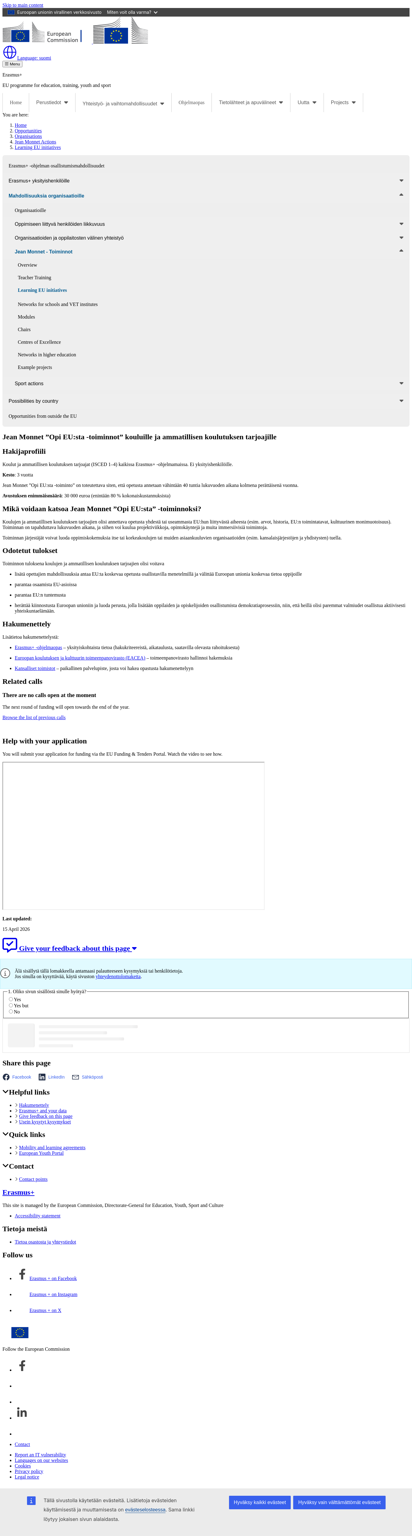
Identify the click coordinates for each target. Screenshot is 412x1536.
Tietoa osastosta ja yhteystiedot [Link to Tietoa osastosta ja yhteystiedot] (45, 1241)
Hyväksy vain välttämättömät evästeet (339, 1502)
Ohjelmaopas (191, 102)
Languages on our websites (41, 1460)
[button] (18, 1077)
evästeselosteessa (145, 1509)
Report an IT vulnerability (40, 1454)
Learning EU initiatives (38, 147)
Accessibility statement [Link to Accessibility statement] (37, 1215)
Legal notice (27, 1476)
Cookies (23, 1465)
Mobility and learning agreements (52, 1147)
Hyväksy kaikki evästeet (260, 1502)
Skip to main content (22, 5)
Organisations (28, 136)
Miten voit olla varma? (132, 12)
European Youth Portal (41, 1153)
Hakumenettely (34, 1105)
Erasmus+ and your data (43, 1110)
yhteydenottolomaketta (118, 976)
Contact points (33, 1179)
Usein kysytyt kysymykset (45, 1121)
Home (16, 102)
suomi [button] (26, 58)
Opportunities (28, 130)
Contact (22, 1444)
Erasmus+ (18, 1192)
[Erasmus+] (75, 42)
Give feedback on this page (45, 1116)
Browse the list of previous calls (34, 717)
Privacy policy (29, 1471)
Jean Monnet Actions (35, 141)
